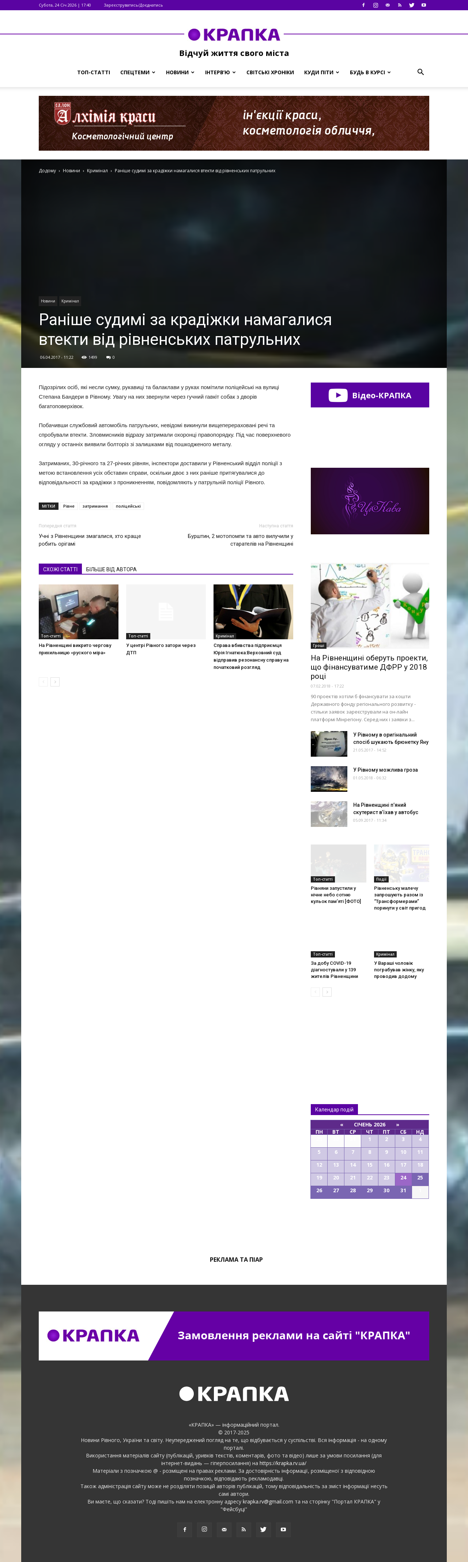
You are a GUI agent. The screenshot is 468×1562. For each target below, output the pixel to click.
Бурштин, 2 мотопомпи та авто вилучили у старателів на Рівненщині (240, 540)
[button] (420, 72)
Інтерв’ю (220, 72)
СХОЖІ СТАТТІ (60, 569)
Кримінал (70, 301)
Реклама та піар (236, 1260)
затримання (95, 506)
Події (381, 879)
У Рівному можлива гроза (385, 770)
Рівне (69, 506)
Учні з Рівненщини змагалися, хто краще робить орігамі (90, 540)
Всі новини (335, 1038)
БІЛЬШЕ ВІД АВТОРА (111, 569)
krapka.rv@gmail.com (268, 1501)
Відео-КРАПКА (370, 394)
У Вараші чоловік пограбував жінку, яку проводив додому (399, 969)
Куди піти (321, 72)
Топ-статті (93, 72)
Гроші (318, 645)
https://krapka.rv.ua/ (283, 1463)
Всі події (370, 1224)
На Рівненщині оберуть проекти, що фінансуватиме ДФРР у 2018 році (369, 667)
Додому (47, 171)
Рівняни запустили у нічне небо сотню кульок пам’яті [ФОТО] (336, 894)
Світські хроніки (270, 72)
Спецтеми (137, 72)
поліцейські (128, 506)
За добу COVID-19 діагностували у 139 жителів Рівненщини (334, 969)
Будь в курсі (370, 72)
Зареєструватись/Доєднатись (133, 5)
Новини (180, 72)
